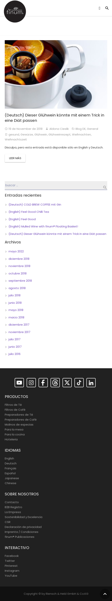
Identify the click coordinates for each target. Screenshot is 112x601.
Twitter (10, 561)
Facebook (12, 556)
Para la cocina (15, 434)
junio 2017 (15, 347)
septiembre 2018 (20, 281)
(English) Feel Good (22, 219)
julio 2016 (15, 354)
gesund (14, 134)
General (92, 129)
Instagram (12, 571)
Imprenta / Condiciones (21, 532)
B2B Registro (13, 507)
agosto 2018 (17, 288)
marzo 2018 (16, 317)
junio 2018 (15, 303)
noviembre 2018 (19, 266)
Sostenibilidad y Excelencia (23, 517)
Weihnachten (81, 134)
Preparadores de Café (21, 420)
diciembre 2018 (19, 259)
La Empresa (13, 512)
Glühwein (40, 134)
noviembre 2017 (19, 332)
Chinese (10, 483)
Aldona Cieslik (59, 129)
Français (10, 468)
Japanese (12, 478)
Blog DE (81, 129)
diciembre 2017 (19, 325)
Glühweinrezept (59, 134)
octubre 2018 (18, 273)
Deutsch (11, 463)
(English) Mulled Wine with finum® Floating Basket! (43, 226)
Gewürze (27, 134)
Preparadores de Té (19, 415)
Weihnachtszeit (16, 139)
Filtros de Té (13, 405)
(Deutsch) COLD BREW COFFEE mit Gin (35, 204)
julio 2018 (15, 295)
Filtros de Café (15, 410)
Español (10, 473)
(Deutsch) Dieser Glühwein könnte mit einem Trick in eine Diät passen (57, 234)
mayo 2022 (16, 251)
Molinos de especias (19, 424)
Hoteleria (11, 439)
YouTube (11, 576)
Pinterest (11, 566)
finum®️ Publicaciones (19, 537)
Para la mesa (14, 429)
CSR (7, 522)
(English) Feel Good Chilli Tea (29, 212)
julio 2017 (15, 339)
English (9, 458)
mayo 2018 (16, 310)
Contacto (12, 502)
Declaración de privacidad (23, 527)
